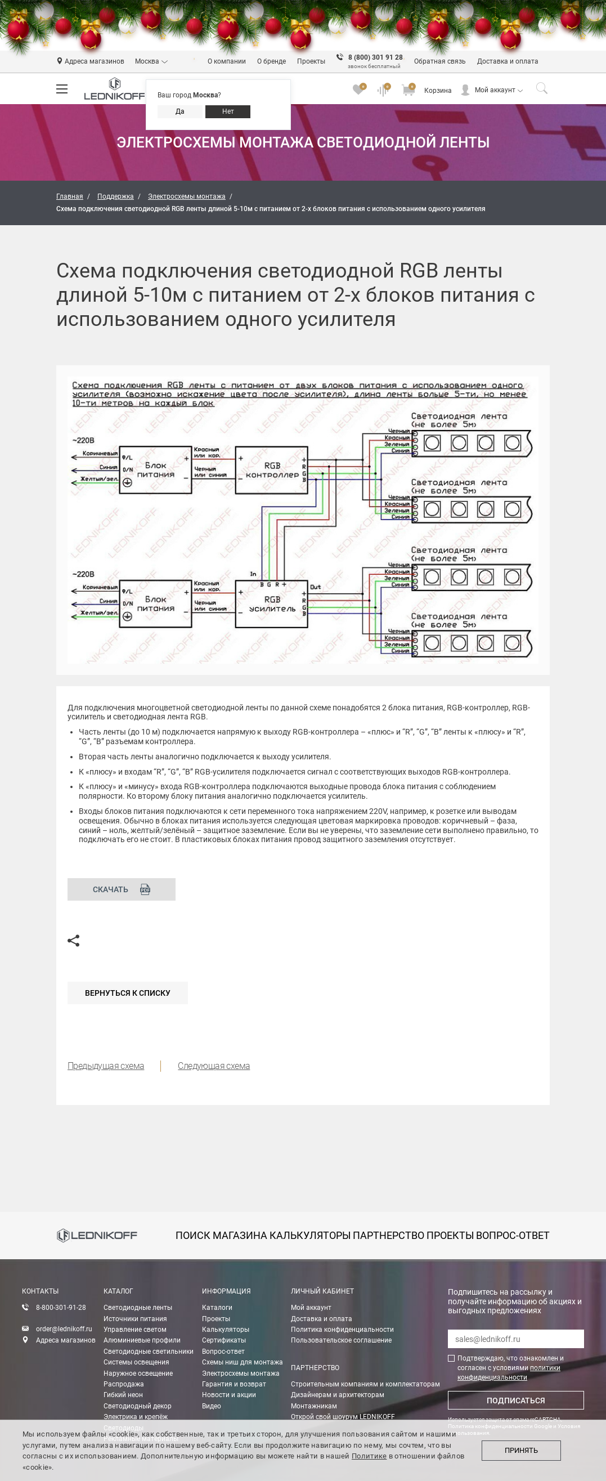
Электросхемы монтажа (241, 1373)
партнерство (388, 1235)
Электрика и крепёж (136, 1417)
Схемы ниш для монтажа (242, 1362)
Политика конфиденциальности (342, 1330)
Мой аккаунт (495, 90)
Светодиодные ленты (138, 1308)
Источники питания (135, 1319)
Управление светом (135, 1330)
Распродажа (124, 1384)
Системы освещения (136, 1362)
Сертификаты (224, 1340)
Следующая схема (214, 1066)
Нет (228, 111)
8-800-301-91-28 (61, 1308)
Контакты (40, 1291)
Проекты (216, 1319)
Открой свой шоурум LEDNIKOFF (343, 1417)
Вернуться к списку (127, 992)
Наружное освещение (138, 1373)
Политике (369, 1456)
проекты (450, 1235)
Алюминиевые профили (142, 1340)
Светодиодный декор (138, 1406)
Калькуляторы (225, 1330)
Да (180, 111)
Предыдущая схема (106, 1066)
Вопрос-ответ (223, 1351)
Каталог (118, 1291)
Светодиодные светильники (149, 1351)
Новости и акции (229, 1395)
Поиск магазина (221, 1235)
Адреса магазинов (66, 1340)
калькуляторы (310, 1235)
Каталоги (217, 1308)
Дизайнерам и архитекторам (337, 1395)
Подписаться (516, 1400)
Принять (521, 1451)
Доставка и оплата (321, 1319)
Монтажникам (314, 1406)
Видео (211, 1406)
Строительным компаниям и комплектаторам (365, 1384)
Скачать (122, 889)
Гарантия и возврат (234, 1384)
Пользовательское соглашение (341, 1340)
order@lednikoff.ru (64, 1329)
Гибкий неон (123, 1395)
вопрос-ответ (513, 1235)
